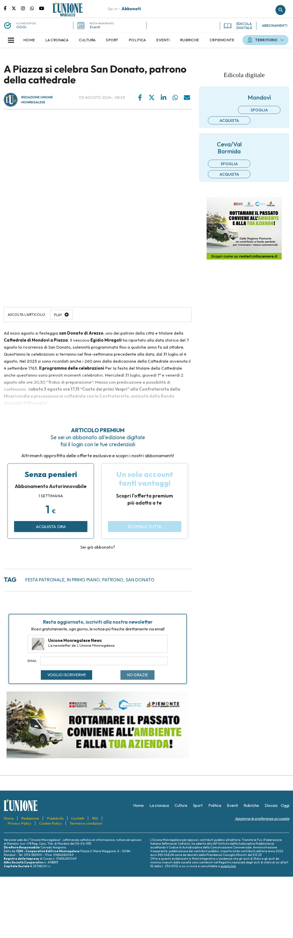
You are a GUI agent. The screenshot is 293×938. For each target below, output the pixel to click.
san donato (140, 580)
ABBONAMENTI (274, 25)
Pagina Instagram (25, 8)
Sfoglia (259, 109)
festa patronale (45, 580)
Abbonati (131, 8)
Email (32, 661)
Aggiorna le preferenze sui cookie (262, 818)
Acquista (229, 120)
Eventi (95, 27)
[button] (11, 40)
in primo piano (83, 580)
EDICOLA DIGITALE (238, 26)
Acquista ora (51, 526)
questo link (228, 866)
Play (58, 315)
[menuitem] (29, 40)
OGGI (21, 27)
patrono (112, 580)
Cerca (280, 10)
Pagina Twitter (16, 8)
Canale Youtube (41, 8)
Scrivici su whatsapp (34, 8)
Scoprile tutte (145, 526)
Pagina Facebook (8, 8)
